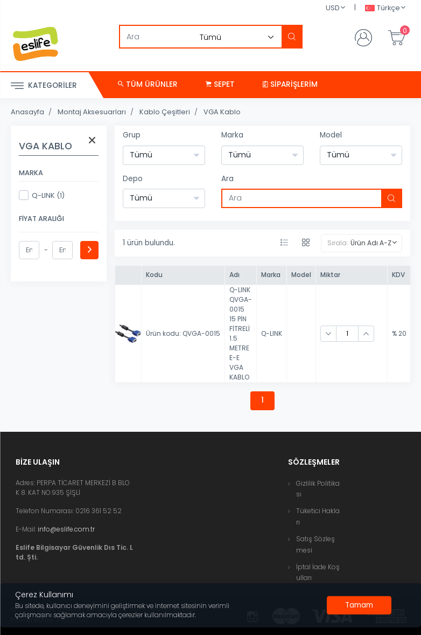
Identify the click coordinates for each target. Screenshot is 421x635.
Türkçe (382, 8)
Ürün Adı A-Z (370, 242)
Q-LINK (271, 333)
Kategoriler (44, 86)
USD (333, 7)
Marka (232, 135)
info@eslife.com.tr (66, 529)
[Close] (359, 605)
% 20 (399, 333)
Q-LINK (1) (42, 195)
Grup (132, 135)
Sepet (220, 84)
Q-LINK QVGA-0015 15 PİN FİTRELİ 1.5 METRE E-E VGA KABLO (240, 333)
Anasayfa (27, 111)
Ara (227, 179)
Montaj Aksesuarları (92, 111)
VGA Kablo (222, 111)
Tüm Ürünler (148, 84)
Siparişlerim (290, 84)
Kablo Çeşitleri (164, 111)
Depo (133, 179)
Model (331, 135)
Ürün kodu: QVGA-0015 (183, 333)
